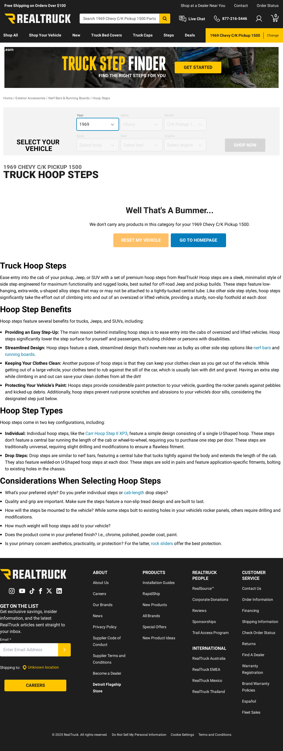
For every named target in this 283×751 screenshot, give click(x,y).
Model (169, 115)
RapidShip (151, 593)
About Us (101, 582)
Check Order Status (258, 632)
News (98, 616)
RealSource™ (203, 588)
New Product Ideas (159, 638)
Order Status (268, 5)
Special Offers (154, 627)
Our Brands (102, 605)
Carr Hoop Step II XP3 (106, 433)
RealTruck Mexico (207, 680)
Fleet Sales (251, 712)
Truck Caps (143, 35)
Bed (123, 136)
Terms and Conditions (214, 735)
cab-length (134, 492)
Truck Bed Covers (106, 35)
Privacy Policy (105, 627)
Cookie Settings (182, 735)
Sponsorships (204, 621)
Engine (169, 136)
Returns (249, 644)
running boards (20, 354)
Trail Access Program (210, 632)
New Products (155, 605)
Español (249, 701)
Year (80, 115)
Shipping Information (260, 621)
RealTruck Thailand (208, 691)
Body (80, 136)
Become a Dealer (107, 673)
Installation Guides (159, 582)
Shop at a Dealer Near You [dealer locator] (203, 5)
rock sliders (162, 543)
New (76, 35)
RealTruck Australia (209, 658)
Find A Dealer (253, 655)
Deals (190, 35)
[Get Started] (198, 67)
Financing (250, 610)
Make (125, 115)
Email (5, 640)
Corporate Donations (210, 599)
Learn (8, 49)
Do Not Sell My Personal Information (139, 735)
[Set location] (40, 667)
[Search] (125, 19)
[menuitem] (10, 35)
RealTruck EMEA (206, 669)
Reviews (199, 610)
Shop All (10, 35)
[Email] (29, 649)
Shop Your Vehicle (45, 35)
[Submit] (64, 649)
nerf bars (262, 347)
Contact (241, 5)
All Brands (151, 616)
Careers (99, 593)
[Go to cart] (275, 18)
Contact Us (251, 588)
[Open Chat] (192, 18)
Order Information (257, 599)
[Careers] (35, 685)
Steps (169, 35)
